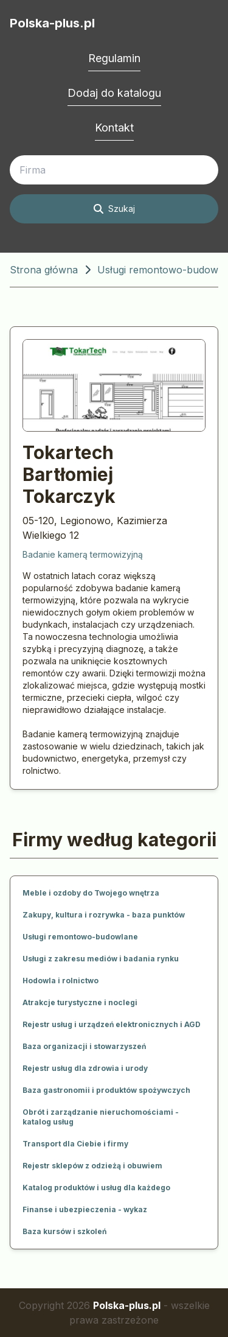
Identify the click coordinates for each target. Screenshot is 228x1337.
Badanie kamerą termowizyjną (82, 554)
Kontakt (114, 127)
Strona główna (44, 270)
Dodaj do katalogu (114, 92)
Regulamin (114, 58)
